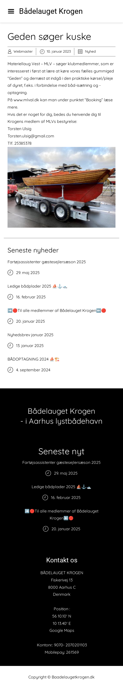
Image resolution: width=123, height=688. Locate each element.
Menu (13, 11)
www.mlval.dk (26, 99)
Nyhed (90, 51)
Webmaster (23, 51)
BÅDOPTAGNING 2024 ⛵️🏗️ (33, 359)
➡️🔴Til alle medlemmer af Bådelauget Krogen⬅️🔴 (57, 310)
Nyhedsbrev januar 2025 (30, 334)
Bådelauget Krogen (51, 11)
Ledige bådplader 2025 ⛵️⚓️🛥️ (37, 286)
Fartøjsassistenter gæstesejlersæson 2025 (47, 261)
